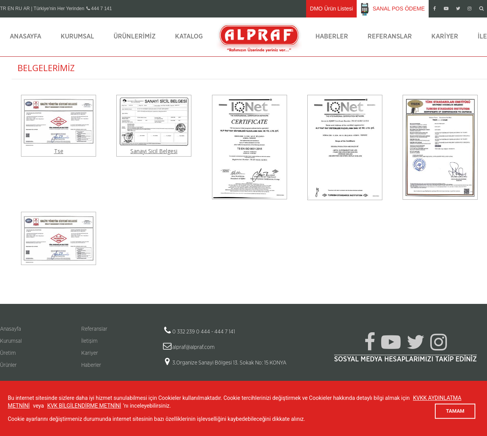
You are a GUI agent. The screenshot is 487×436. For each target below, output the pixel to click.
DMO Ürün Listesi (331, 8)
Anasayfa (25, 36)
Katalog (189, 36)
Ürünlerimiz (135, 36)
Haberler (331, 36)
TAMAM (455, 411)
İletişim (89, 341)
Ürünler (8, 365)
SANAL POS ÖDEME (393, 9)
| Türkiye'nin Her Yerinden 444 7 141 (71, 8)
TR (3, 8)
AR (26, 8)
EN (10, 8)
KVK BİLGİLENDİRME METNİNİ (84, 406)
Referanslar (390, 36)
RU (18, 8)
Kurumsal (77, 36)
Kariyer (444, 36)
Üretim (8, 353)
